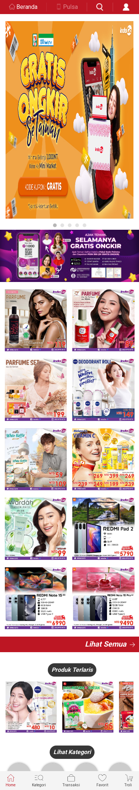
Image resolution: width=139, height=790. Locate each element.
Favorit (102, 780)
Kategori (39, 780)
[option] (69, 120)
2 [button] (62, 225)
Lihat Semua (105, 644)
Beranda (26, 6)
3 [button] (70, 225)
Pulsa (70, 6)
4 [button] (77, 225)
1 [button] (55, 225)
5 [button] (84, 225)
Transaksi (71, 780)
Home (11, 780)
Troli (129, 780)
